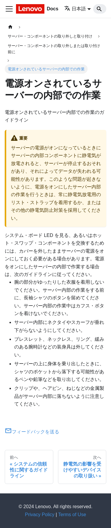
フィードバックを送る (32, 431)
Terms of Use (72, 514)
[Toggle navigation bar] (9, 8)
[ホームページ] (10, 27)
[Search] (99, 9)
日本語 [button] (75, 8)
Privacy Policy (39, 514)
